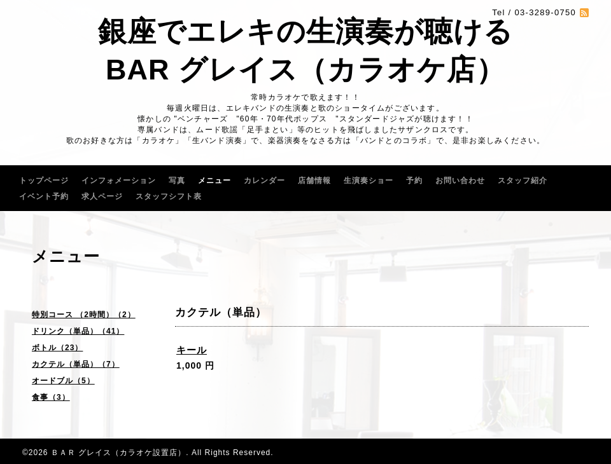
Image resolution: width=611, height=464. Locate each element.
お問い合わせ (460, 180)
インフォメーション (118, 180)
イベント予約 (44, 196)
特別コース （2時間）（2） (84, 314)
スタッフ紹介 (522, 180)
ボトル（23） (57, 347)
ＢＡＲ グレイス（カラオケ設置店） (118, 452)
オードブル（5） (63, 380)
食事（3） (51, 397)
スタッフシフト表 (169, 196)
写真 (177, 180)
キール (191, 350)
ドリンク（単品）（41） (78, 331)
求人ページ (102, 196)
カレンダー (264, 180)
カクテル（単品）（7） (76, 364)
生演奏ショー (368, 180)
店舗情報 (314, 180)
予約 (414, 180)
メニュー (214, 180)
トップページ (44, 180)
